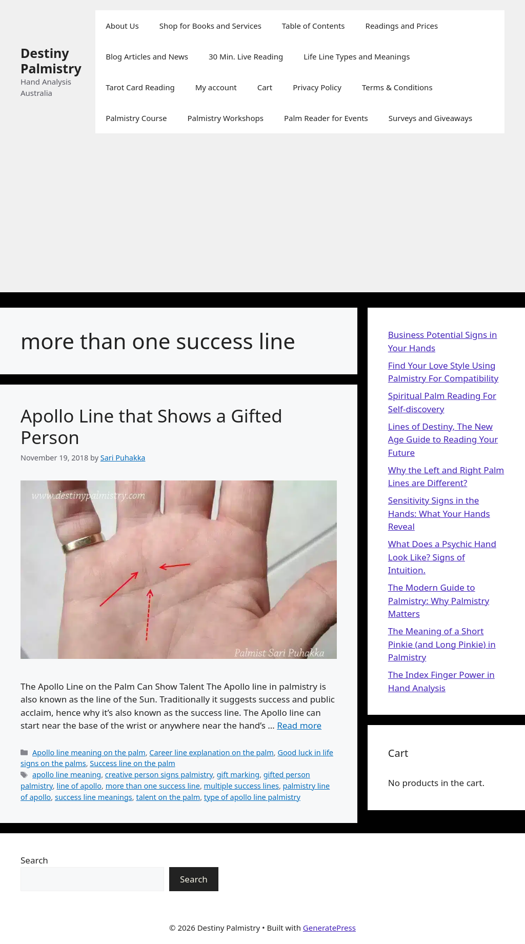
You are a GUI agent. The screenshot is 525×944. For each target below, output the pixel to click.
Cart (265, 87)
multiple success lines (241, 786)
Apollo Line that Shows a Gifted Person (151, 426)
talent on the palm (168, 797)
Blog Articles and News (147, 56)
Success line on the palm (132, 763)
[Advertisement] (262, 220)
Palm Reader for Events (326, 118)
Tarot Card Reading (140, 87)
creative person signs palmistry (159, 774)
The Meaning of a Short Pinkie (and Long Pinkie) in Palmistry (442, 644)
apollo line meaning (66, 774)
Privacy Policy (317, 87)
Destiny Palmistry (51, 60)
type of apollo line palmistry (252, 797)
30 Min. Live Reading (246, 56)
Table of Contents (313, 26)
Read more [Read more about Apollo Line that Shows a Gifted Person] (299, 725)
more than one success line (153, 786)
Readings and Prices (402, 26)
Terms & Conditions (397, 87)
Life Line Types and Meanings (357, 56)
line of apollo (79, 786)
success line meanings (93, 797)
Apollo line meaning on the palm (89, 752)
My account (216, 87)
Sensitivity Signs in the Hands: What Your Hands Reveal (439, 513)
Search (34, 860)
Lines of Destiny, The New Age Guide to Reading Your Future (443, 439)
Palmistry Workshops (225, 118)
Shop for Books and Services (210, 26)
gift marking (238, 774)
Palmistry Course (136, 118)
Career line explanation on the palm (211, 752)
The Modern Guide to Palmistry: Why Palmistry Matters (438, 600)
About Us (122, 26)
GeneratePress (329, 927)
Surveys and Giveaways (430, 118)
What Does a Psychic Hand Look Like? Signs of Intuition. (442, 557)
